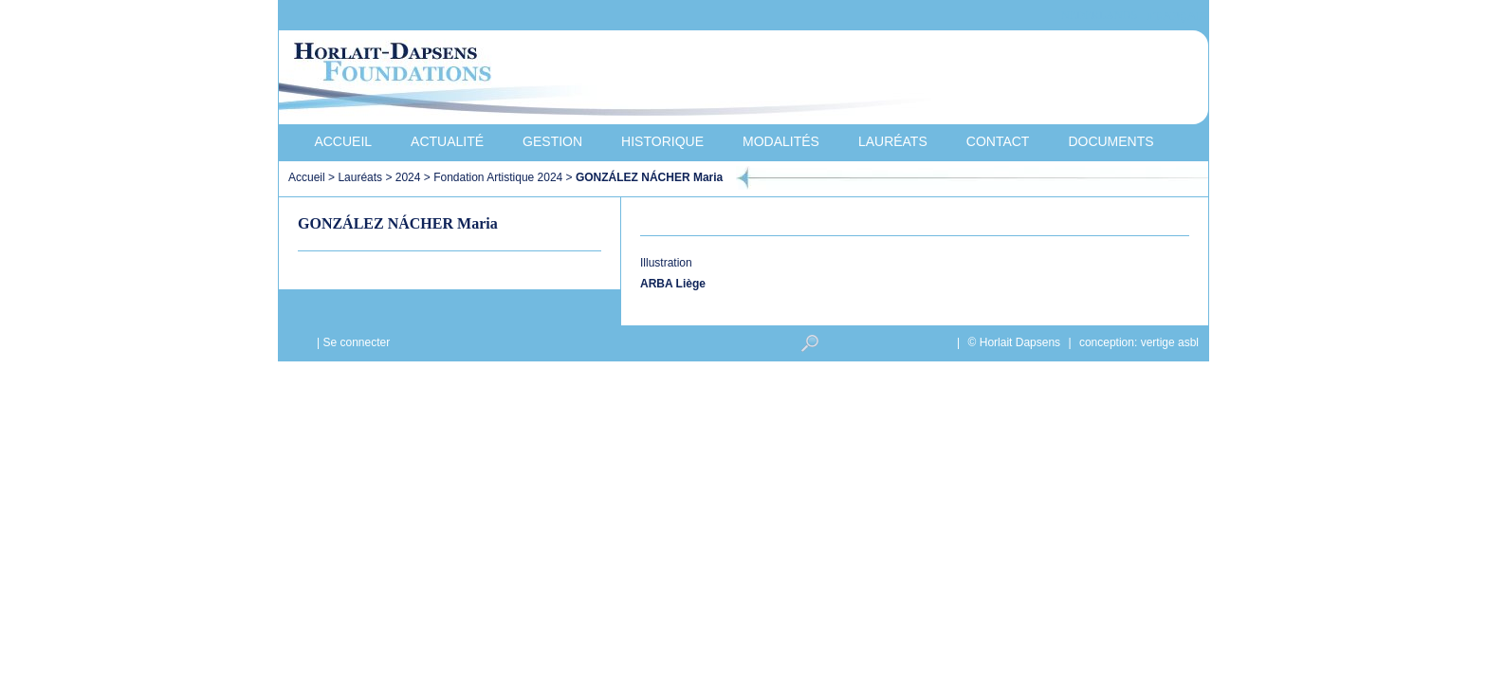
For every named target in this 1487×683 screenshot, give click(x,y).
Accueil (343, 141)
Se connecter (356, 342)
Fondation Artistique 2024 (497, 177)
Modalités (781, 141)
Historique (662, 141)
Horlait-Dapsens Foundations (619, 80)
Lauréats (892, 141)
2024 (408, 177)
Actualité (447, 141)
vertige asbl (1170, 342)
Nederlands (1099, 15)
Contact (998, 141)
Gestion (552, 141)
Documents (1110, 141)
